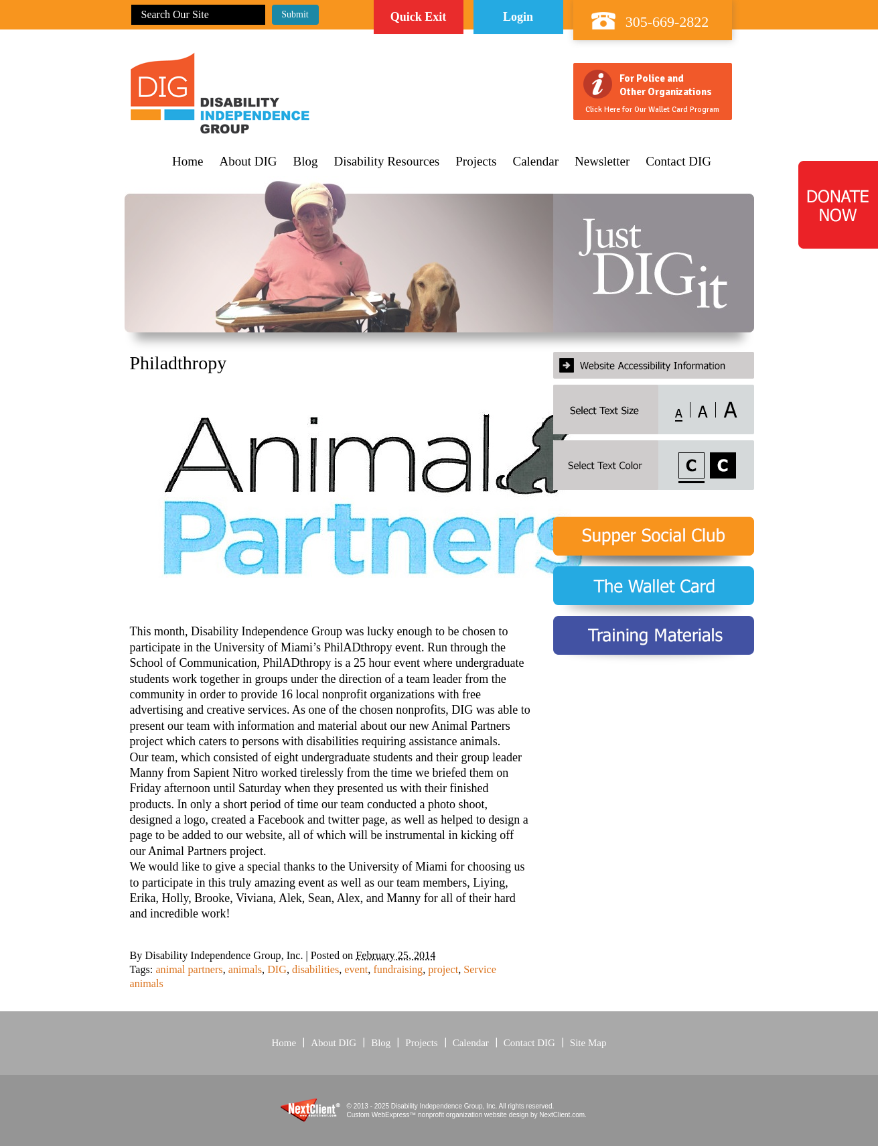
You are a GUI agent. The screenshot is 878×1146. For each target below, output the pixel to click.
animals (245, 970)
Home (187, 161)
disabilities (315, 970)
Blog (305, 161)
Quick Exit (418, 16)
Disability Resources (386, 161)
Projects (475, 161)
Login (518, 16)
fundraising (398, 970)
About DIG (248, 161)
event (356, 970)
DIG (277, 970)
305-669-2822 (667, 21)
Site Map (588, 1042)
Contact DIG (678, 161)
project (443, 970)
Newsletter (602, 161)
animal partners (188, 970)
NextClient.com (562, 1115)
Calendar (535, 161)
